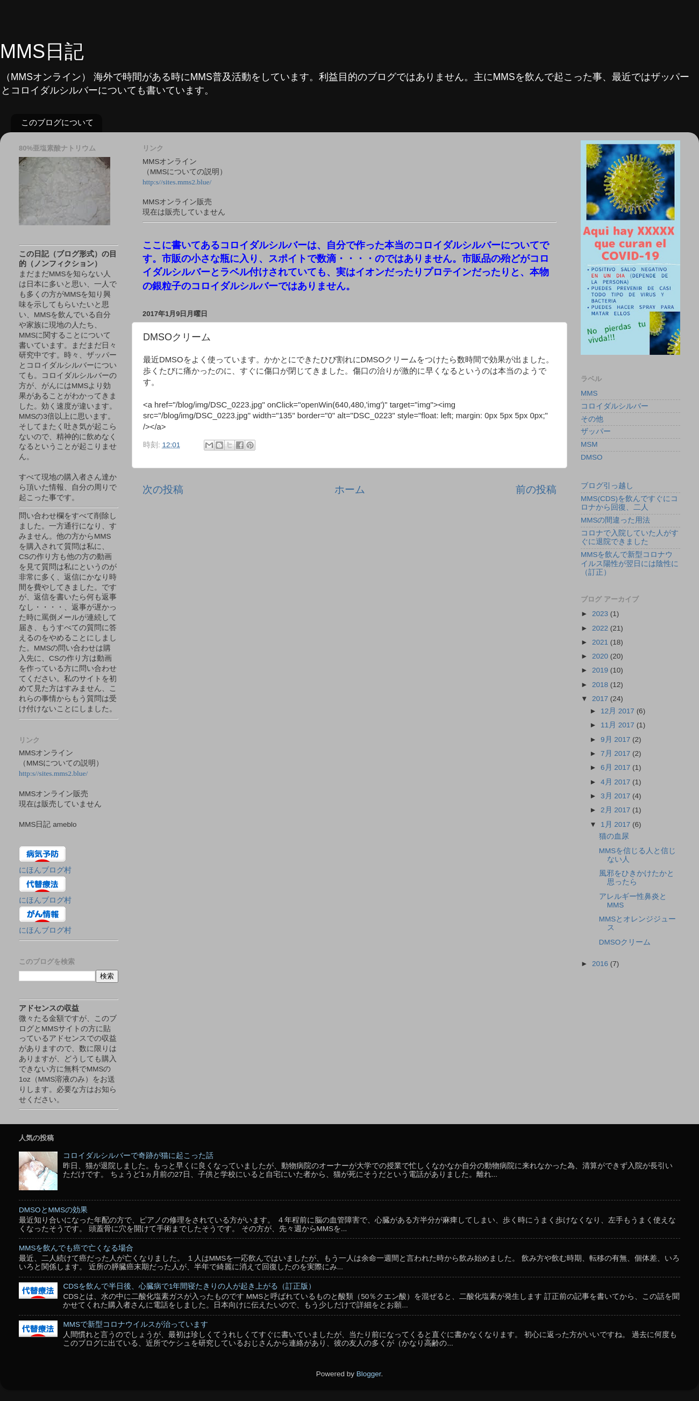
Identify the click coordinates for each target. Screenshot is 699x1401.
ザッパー (596, 431)
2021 (601, 642)
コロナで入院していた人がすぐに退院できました (630, 537)
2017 (601, 699)
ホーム (349, 489)
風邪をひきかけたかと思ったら (636, 877)
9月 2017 (616, 739)
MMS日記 (42, 51)
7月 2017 (616, 753)
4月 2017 (616, 782)
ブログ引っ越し (607, 486)
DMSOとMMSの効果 (53, 1210)
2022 (601, 628)
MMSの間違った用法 (616, 520)
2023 (601, 614)
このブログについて (57, 122)
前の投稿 (536, 489)
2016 (601, 964)
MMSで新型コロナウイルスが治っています (135, 1324)
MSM (589, 444)
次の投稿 (162, 489)
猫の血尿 (614, 836)
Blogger (368, 1374)
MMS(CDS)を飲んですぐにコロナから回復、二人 (629, 503)
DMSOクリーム (625, 942)
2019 (601, 670)
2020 (601, 656)
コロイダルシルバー (614, 406)
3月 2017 (616, 796)
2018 (601, 685)
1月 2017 (616, 824)
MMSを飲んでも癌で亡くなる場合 (76, 1248)
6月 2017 (616, 767)
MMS (589, 393)
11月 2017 (619, 725)
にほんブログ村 (45, 870)
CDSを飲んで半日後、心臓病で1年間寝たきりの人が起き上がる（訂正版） (189, 1286)
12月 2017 (619, 711)
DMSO (592, 457)
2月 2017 (616, 810)
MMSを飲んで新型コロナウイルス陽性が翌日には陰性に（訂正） (630, 563)
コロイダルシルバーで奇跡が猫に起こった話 (138, 1156)
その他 (592, 419)
